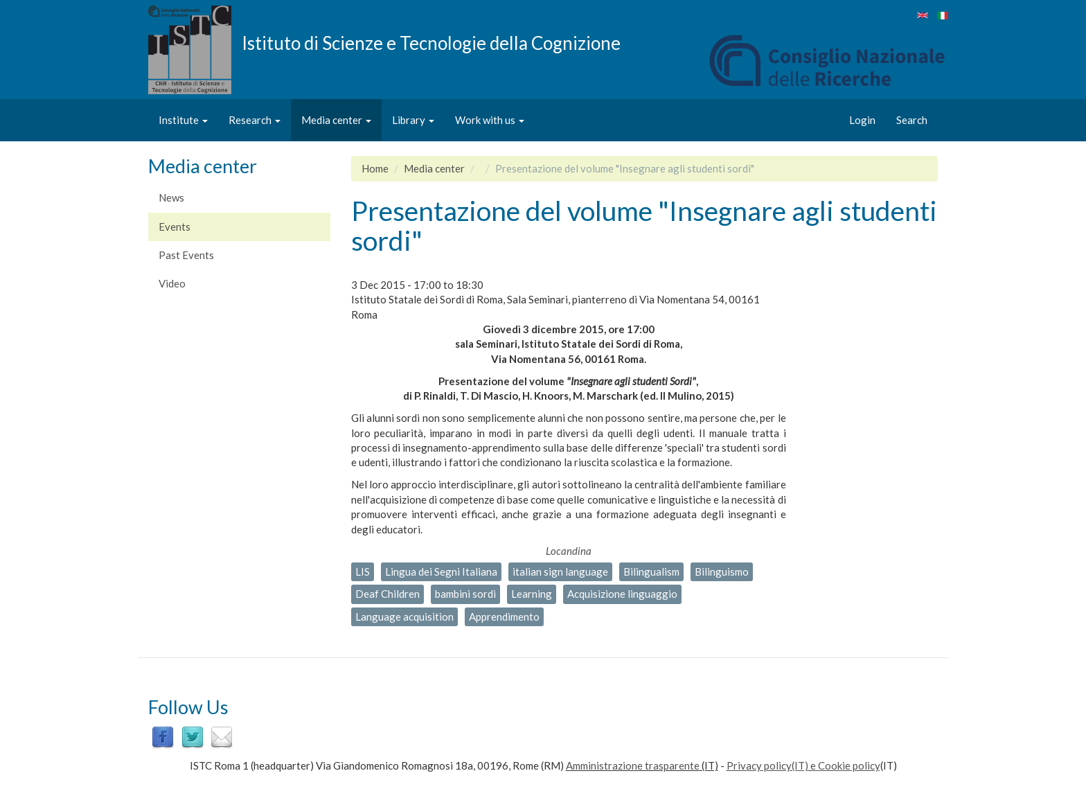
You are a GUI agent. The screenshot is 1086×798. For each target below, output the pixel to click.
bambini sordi (465, 593)
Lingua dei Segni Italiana (441, 571)
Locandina (568, 550)
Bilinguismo (722, 571)
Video (172, 283)
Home (375, 168)
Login (862, 120)
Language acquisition (404, 616)
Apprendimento (504, 616)
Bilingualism (651, 571)
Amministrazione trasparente (633, 765)
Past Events (186, 255)
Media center (336, 120)
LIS (362, 571)
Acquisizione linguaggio (622, 593)
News (171, 197)
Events (174, 226)
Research (255, 120)
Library (413, 120)
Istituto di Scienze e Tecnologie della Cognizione (431, 42)
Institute (183, 120)
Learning (531, 593)
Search (911, 120)
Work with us (489, 120)
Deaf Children (387, 593)
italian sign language (560, 571)
